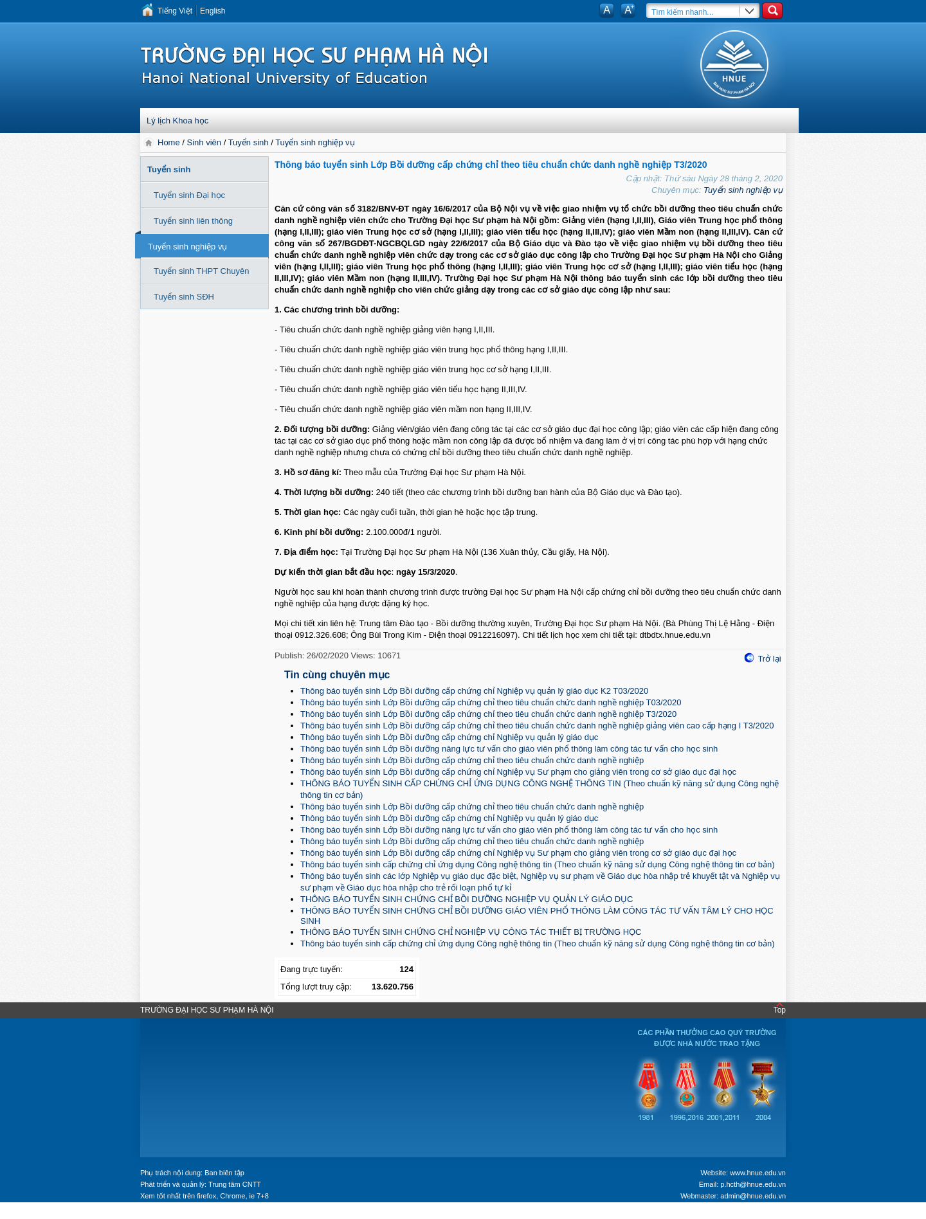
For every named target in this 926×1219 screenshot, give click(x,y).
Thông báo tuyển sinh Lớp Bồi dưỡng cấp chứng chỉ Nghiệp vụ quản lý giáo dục (449, 737)
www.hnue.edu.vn (758, 1173)
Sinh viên (204, 142)
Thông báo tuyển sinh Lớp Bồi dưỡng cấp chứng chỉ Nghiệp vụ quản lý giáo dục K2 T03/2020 (474, 691)
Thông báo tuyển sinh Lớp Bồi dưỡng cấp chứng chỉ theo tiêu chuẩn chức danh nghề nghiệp (472, 760)
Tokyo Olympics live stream (46, 1214)
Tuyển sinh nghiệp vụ (314, 142)
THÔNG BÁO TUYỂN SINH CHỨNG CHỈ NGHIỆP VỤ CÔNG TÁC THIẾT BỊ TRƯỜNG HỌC (470, 932)
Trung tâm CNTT (234, 1184)
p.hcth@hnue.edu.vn (753, 1184)
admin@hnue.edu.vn (753, 1196)
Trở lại (769, 659)
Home (170, 142)
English (212, 10)
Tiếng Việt (175, 10)
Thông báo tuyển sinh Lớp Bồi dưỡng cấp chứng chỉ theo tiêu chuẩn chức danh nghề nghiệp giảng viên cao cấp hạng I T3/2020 (537, 725)
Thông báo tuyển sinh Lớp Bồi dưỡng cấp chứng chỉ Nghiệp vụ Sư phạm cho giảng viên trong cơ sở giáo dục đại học (518, 772)
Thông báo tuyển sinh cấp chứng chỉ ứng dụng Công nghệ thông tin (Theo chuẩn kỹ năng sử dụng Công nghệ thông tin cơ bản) (537, 864)
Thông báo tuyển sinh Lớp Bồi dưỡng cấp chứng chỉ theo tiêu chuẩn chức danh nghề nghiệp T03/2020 (491, 702)
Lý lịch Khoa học (177, 120)
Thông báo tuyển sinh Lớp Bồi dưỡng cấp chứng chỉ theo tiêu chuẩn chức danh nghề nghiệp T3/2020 (488, 714)
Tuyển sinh (248, 142)
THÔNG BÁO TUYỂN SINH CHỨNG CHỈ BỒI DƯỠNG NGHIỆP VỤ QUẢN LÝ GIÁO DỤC (466, 899)
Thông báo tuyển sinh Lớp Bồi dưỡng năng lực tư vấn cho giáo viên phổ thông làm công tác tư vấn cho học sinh (509, 749)
